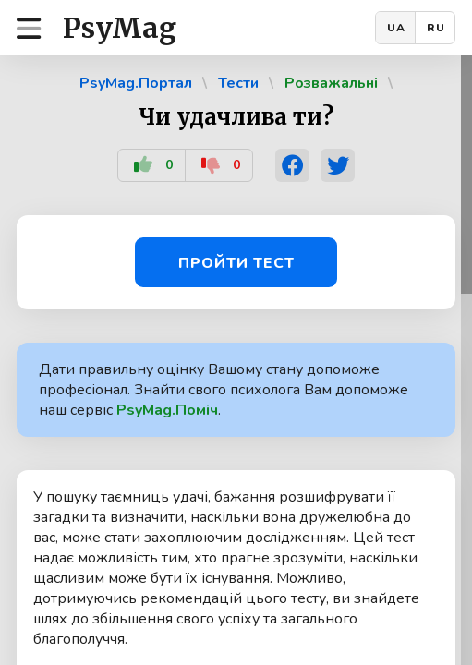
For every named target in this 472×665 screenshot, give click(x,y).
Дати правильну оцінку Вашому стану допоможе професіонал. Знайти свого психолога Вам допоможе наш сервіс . (223, 389)
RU (436, 27)
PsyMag (119, 27)
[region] (236, 360)
